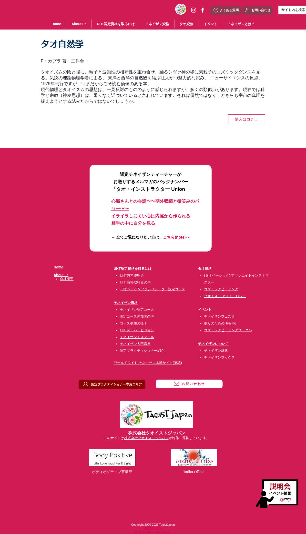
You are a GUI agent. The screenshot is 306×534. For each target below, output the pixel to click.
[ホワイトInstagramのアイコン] (193, 10)
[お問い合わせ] (257, 10)
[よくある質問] (225, 10)
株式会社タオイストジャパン (146, 438)
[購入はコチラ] (246, 119)
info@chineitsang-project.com (153, 532)
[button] (210, 24)
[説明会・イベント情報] (276, 494)
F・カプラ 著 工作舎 (62, 61)
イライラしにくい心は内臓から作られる (150, 215)
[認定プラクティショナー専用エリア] (112, 384)
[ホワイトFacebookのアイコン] (202, 10)
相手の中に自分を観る (133, 223)
